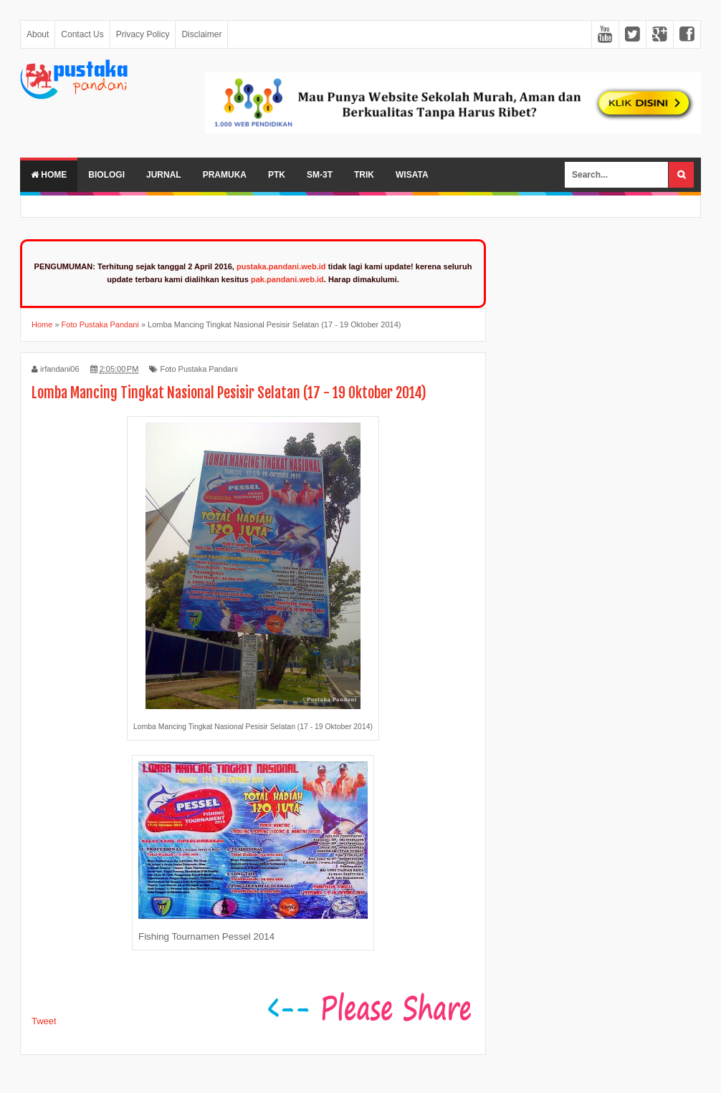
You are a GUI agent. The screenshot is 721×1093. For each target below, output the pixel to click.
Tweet (44, 1021)
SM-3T (320, 175)
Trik (364, 175)
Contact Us (82, 34)
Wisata (412, 175)
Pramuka (225, 175)
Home (49, 175)
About (38, 34)
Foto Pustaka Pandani (198, 369)
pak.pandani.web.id (287, 279)
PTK (276, 175)
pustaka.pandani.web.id (281, 266)
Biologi (106, 175)
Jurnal (163, 175)
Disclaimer (201, 34)
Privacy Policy (143, 34)
